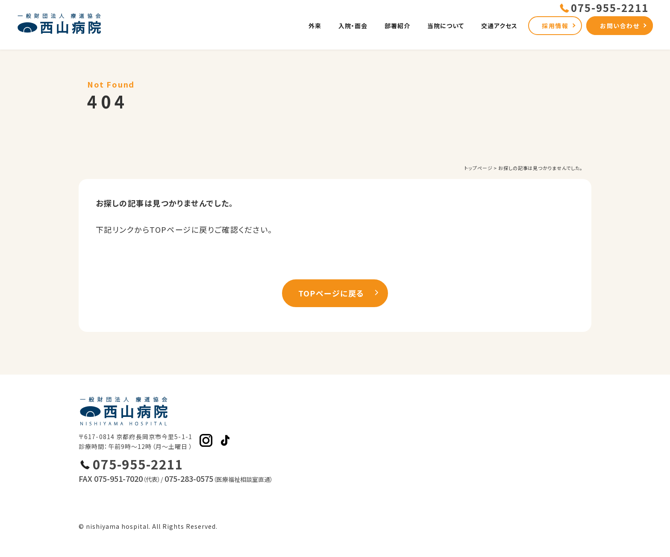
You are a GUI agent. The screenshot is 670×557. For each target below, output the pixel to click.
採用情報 (555, 25)
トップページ (478, 167)
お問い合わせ (619, 25)
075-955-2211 (138, 464)
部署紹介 (397, 25)
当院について (445, 25)
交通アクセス (499, 25)
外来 (315, 25)
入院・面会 (352, 25)
